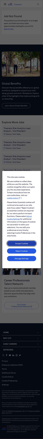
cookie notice (13, 206)
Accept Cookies (22, 248)
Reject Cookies (21, 255)
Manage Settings (21, 262)
